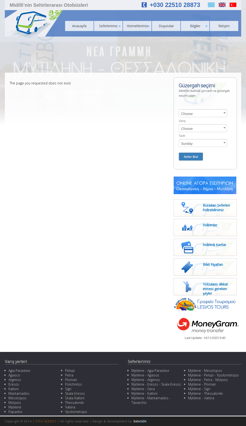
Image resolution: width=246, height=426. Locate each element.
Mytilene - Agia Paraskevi (150, 370)
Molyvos (14, 402)
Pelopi (70, 370)
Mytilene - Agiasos (145, 375)
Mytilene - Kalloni (144, 393)
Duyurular (166, 26)
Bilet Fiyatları (213, 264)
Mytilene (14, 407)
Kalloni (13, 389)
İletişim (224, 26)
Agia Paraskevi (19, 370)
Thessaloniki (74, 402)
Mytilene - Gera (143, 389)
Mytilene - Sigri (199, 389)
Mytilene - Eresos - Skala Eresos (156, 384)
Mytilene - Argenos (145, 379)
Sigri (68, 389)
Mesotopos (17, 398)
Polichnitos (73, 384)
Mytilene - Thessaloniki (205, 393)
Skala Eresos (75, 393)
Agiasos (14, 375)
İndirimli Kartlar (214, 244)
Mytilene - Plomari (202, 384)
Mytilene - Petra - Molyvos (208, 379)
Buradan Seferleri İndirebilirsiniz (216, 207)
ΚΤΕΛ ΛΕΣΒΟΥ (45, 421)
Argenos (14, 379)
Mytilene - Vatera (201, 398)
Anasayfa (79, 26)
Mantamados (18, 393)
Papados (15, 411)
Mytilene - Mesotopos (205, 370)
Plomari (71, 379)
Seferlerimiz (110, 26)
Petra (69, 375)
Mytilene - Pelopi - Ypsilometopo (213, 375)
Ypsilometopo (76, 411)
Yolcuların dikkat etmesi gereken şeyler (215, 289)
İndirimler (210, 225)
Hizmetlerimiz (138, 26)
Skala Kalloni (74, 398)
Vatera (70, 407)
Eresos (13, 384)
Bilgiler (199, 26)
